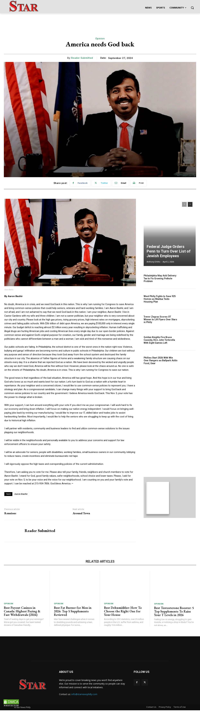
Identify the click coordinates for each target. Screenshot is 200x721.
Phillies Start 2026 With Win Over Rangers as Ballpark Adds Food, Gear (160, 361)
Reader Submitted (82, 57)
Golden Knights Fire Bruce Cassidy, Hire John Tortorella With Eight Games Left (159, 340)
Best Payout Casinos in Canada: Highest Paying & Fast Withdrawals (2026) (22, 622)
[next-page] (190, 204)
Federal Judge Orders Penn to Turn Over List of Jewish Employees (169, 252)
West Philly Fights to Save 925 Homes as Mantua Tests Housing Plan (159, 299)
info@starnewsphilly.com (84, 704)
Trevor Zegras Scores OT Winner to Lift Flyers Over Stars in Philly (160, 320)
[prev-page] (184, 204)
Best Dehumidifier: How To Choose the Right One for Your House (123, 622)
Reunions (10, 513)
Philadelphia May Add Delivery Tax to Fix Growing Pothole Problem (159, 278)
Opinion (100, 38)
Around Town (81, 513)
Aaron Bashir (21, 494)
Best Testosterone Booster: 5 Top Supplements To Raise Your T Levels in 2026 (174, 622)
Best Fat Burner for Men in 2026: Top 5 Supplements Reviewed (72, 622)
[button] (192, 8)
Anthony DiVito (153, 262)
